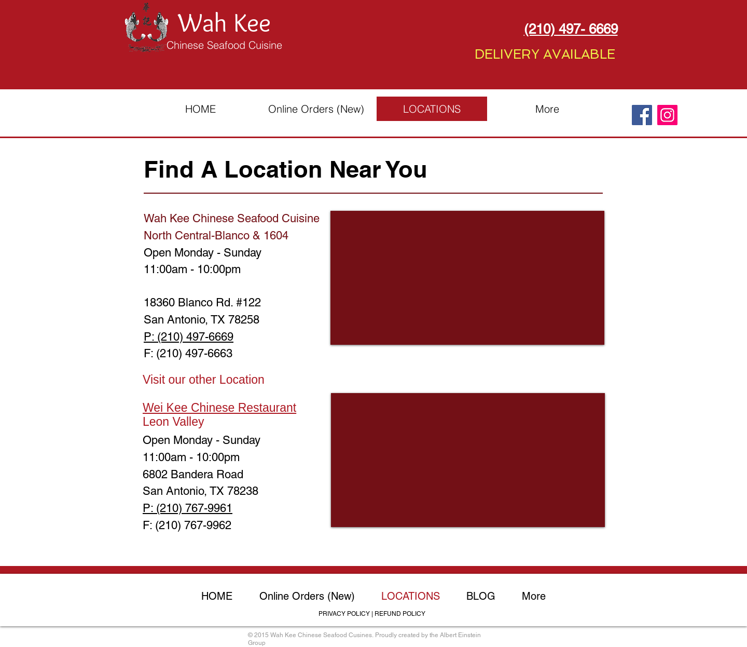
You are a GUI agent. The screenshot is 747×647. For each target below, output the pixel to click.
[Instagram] (667, 115)
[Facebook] (642, 115)
